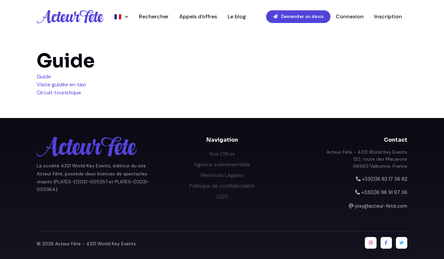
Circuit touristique (59, 92)
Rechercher (154, 16)
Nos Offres (222, 153)
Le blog (237, 16)
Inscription (388, 16)
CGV (222, 196)
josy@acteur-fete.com (381, 206)
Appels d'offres (198, 16)
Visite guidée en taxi (61, 84)
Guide (44, 76)
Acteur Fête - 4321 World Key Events (95, 244)
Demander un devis (298, 16)
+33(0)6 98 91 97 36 (384, 192)
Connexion (350, 16)
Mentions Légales (222, 175)
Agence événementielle (222, 164)
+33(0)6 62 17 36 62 (384, 179)
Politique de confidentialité (222, 185)
